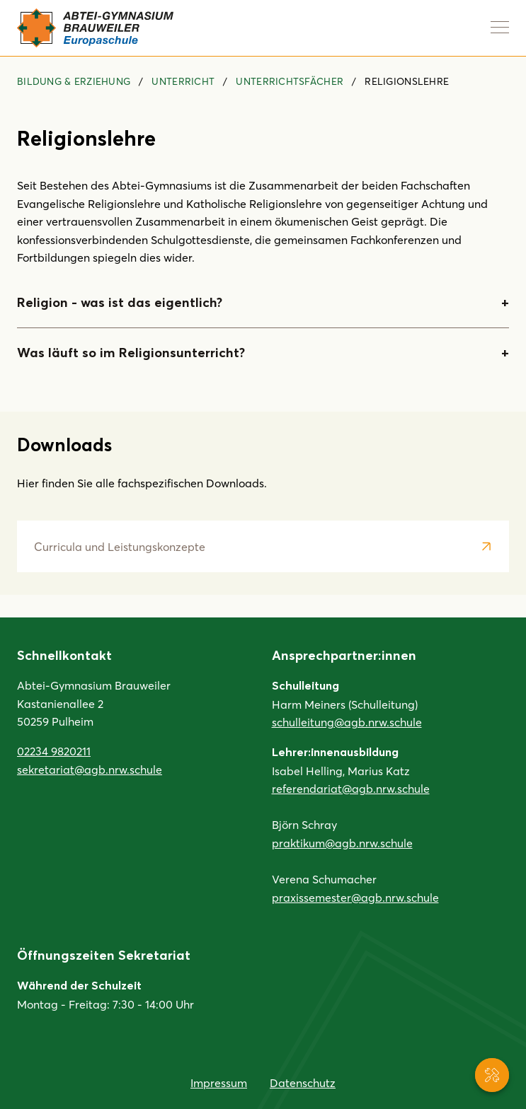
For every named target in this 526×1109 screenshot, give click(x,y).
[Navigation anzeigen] (500, 27)
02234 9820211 (54, 750)
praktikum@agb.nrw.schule (342, 842)
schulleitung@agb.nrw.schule (347, 721)
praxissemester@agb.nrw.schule (355, 897)
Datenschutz (303, 1082)
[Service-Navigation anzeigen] (492, 1075)
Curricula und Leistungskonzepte (119, 546)
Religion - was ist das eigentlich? (119, 302)
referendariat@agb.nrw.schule (351, 788)
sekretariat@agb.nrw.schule (89, 769)
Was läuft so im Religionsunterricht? (131, 353)
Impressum (218, 1082)
